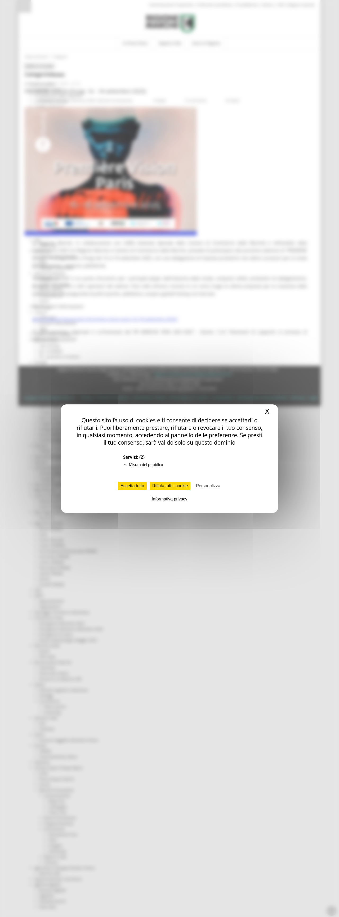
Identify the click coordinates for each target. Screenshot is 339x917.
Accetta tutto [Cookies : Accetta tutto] (132, 486)
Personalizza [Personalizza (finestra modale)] (208, 486)
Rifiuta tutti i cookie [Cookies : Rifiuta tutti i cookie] (170, 486)
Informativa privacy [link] (169, 499)
